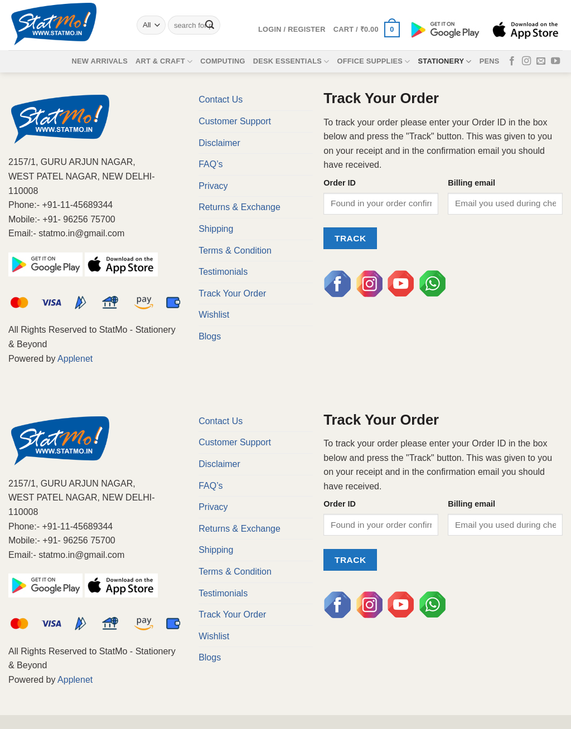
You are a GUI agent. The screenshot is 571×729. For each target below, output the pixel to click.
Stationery (445, 61)
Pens (490, 61)
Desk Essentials (291, 61)
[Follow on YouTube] (555, 61)
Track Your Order (232, 293)
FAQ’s (210, 164)
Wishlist (214, 314)
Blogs (210, 336)
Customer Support (235, 121)
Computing (222, 61)
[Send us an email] (540, 61)
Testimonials (223, 271)
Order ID (339, 182)
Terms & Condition (235, 250)
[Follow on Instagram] (526, 61)
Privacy (213, 186)
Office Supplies (373, 61)
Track (350, 238)
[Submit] (209, 25)
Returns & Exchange (239, 207)
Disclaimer (219, 143)
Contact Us (221, 99)
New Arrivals (99, 61)
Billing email (471, 182)
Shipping (216, 229)
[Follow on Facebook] (511, 61)
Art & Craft (164, 61)
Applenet (75, 358)
